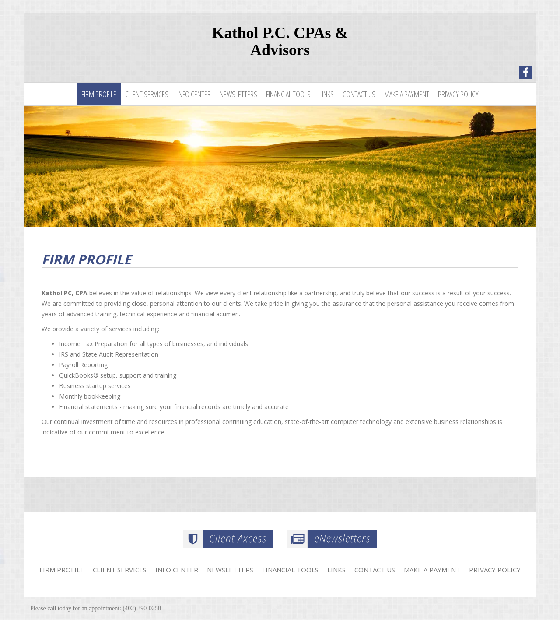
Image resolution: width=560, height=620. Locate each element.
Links (326, 94)
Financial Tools (288, 94)
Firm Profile (98, 94)
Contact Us (359, 94)
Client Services (146, 94)
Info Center (194, 94)
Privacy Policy (458, 94)
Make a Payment (406, 94)
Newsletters (238, 94)
